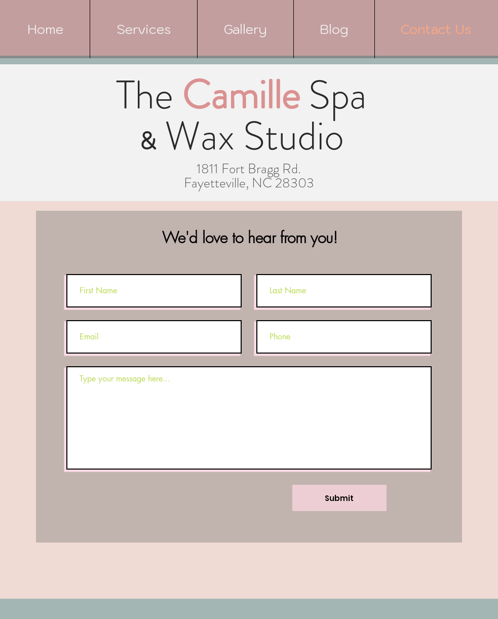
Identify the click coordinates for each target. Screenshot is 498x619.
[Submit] (339, 498)
